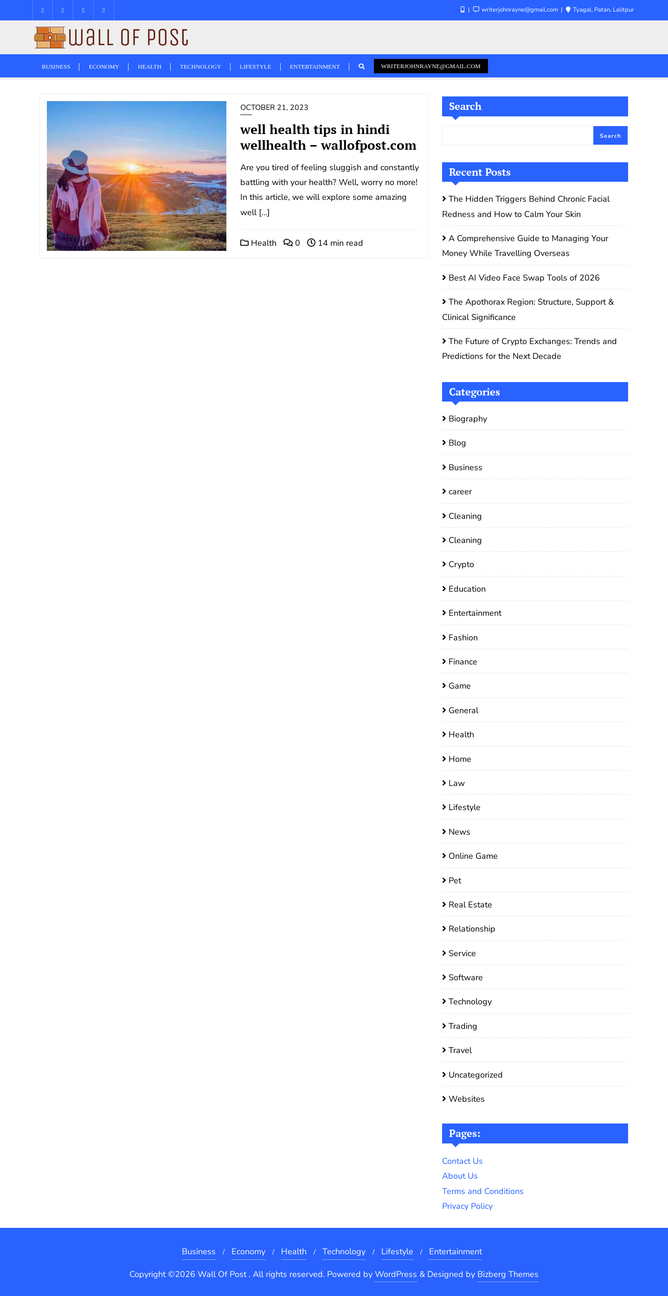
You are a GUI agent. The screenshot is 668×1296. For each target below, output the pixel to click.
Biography (468, 418)
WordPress (396, 1274)
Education (467, 588)
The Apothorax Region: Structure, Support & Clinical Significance (528, 309)
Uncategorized (476, 1074)
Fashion (463, 637)
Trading (463, 1026)
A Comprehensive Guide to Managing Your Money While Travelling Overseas (525, 246)
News (459, 831)
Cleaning (465, 516)
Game (460, 685)
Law (457, 783)
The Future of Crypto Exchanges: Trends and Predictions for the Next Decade (529, 349)
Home (460, 759)
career (460, 491)
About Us (460, 1175)
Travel (460, 1050)
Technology (470, 1001)
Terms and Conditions (483, 1191)
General (463, 710)
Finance (463, 661)
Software (466, 977)
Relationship (472, 928)
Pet (455, 880)
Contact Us (462, 1161)
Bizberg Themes (508, 1274)
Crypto (461, 564)
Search (465, 106)
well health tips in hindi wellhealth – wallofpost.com (328, 137)
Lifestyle (465, 807)
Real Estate (470, 904)
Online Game (473, 856)
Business (465, 467)
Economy (248, 1251)
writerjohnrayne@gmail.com (431, 66)
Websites (467, 1098)
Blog (457, 442)
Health (258, 243)
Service (462, 953)
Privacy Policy (467, 1206)
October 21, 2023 (274, 107)
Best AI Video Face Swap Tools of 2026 (524, 277)
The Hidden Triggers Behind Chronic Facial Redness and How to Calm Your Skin (526, 206)
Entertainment (475, 613)
